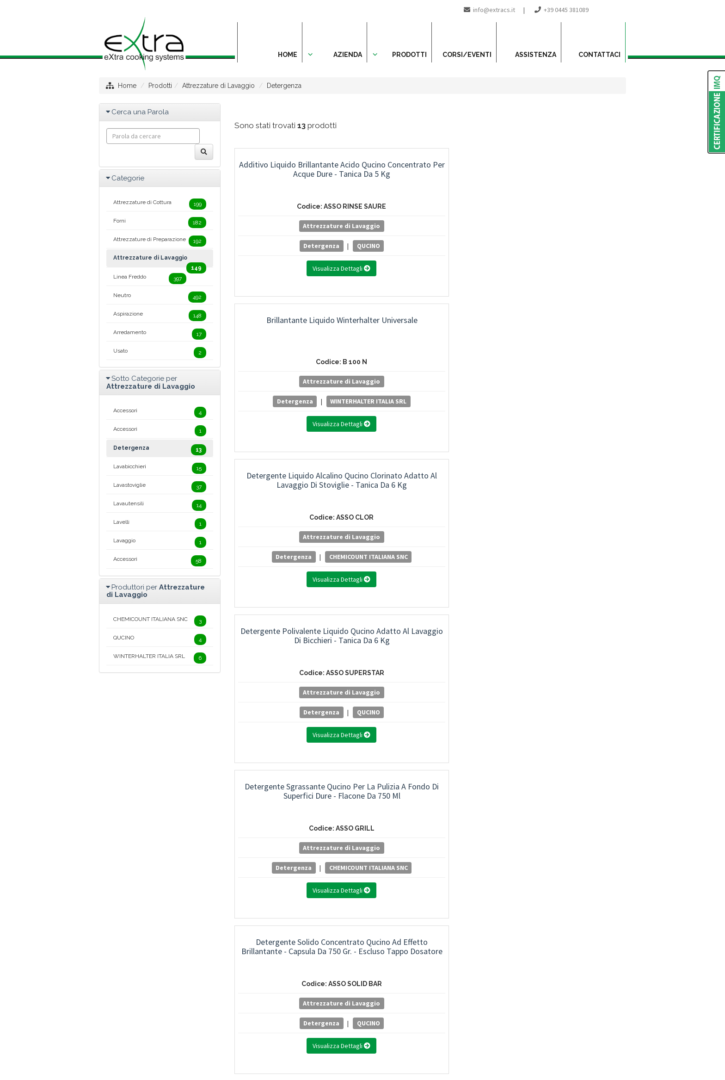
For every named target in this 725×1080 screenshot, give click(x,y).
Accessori (159, 412)
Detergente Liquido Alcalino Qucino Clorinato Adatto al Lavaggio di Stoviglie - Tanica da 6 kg (565, 178)
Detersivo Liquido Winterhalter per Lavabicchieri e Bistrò (295, 636)
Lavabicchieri (159, 468)
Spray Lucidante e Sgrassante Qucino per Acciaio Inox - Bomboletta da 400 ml (295, 795)
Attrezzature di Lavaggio (218, 85)
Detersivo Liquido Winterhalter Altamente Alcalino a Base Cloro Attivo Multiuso (430, 484)
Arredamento (159, 334)
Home (127, 85)
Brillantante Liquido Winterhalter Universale (430, 169)
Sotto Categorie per (150, 382)
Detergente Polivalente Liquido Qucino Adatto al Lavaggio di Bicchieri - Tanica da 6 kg (295, 329)
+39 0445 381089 (566, 10)
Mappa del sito (305, 1036)
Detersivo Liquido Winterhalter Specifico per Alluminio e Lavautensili (430, 640)
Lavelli (159, 523)
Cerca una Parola (140, 112)
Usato (159, 352)
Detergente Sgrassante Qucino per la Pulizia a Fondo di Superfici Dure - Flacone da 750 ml (430, 334)
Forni (159, 222)
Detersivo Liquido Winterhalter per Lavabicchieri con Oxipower (565, 480)
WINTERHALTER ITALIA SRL (430, 258)
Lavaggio (159, 542)
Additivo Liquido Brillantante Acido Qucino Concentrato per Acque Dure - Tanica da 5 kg (295, 173)
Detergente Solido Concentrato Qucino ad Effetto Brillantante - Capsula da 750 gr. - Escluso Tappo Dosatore (565, 334)
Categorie (127, 178)
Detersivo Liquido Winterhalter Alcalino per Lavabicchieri (295, 480)
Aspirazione (159, 315)
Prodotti (160, 85)
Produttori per (155, 591)
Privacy (346, 1036)
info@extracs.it (494, 10)
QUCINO (321, 246)
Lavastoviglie (159, 486)
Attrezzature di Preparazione (159, 241)
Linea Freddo (149, 278)
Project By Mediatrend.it (404, 1036)
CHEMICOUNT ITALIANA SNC (565, 258)
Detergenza (284, 85)
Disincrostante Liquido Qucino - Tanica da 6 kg (565, 636)
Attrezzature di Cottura (159, 204)
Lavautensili (159, 505)
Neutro (159, 297)
